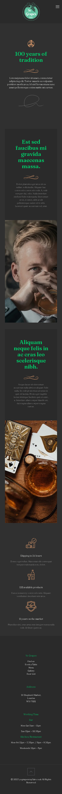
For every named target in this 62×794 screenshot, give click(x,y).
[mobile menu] (57, 6)
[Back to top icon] (31, 771)
